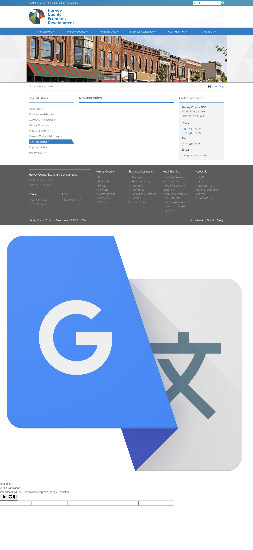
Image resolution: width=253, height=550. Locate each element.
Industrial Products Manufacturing (175, 196)
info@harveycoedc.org (195, 155)
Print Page (216, 86)
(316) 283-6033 (56, 2)
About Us (209, 31)
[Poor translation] (12, 497)
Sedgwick (103, 198)
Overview (137, 177)
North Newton (106, 193)
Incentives (138, 185)
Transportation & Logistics (174, 208)
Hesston (103, 185)
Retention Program (143, 181)
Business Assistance (143, 31)
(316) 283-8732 (71, 199)
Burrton (103, 177)
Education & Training (144, 193)
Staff (201, 177)
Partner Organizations (137, 200)
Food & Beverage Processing (174, 187)
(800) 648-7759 (37, 2)
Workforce (138, 189)
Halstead (103, 181)
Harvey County (77, 31)
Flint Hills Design (215, 220)
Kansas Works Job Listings (44, 136)
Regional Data (109, 31)
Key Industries (177, 31)
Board (202, 181)
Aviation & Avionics (176, 202)
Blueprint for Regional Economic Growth (207, 189)
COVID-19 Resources (42, 119)
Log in (190, 220)
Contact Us (73, 2)
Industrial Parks (38, 130)
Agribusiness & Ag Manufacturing (174, 179)
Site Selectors (45, 31)
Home (32, 86)
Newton (103, 189)
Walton (102, 202)
